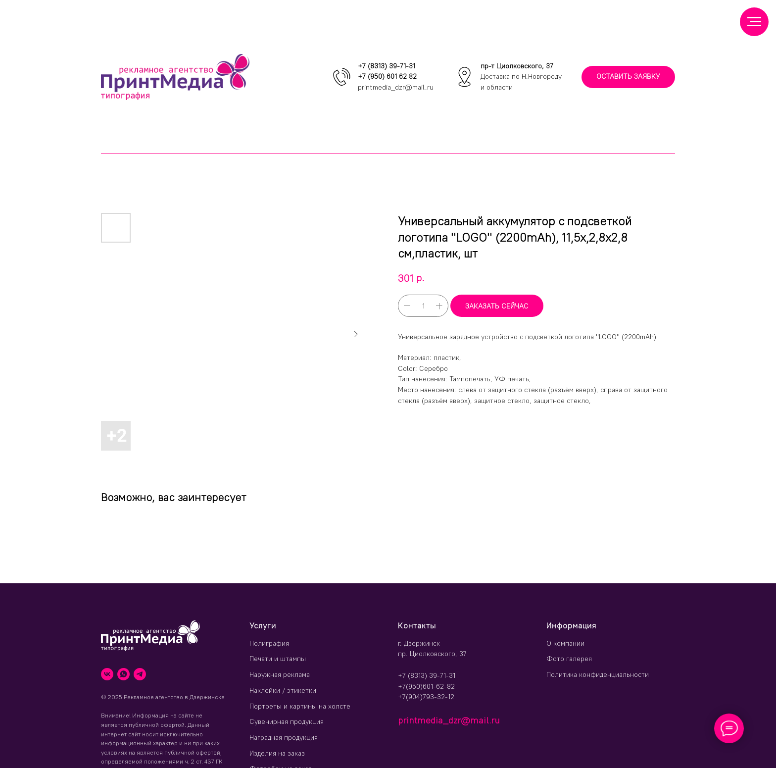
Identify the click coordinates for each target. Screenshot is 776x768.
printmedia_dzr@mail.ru (396, 87)
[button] (628, 77)
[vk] (107, 674)
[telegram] (140, 674)
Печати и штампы (277, 658)
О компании (565, 643)
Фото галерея (569, 658)
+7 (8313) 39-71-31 (386, 65)
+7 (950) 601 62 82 (387, 76)
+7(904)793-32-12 (426, 696)
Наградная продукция (283, 737)
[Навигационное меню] (754, 22)
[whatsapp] (123, 674)
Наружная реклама (279, 674)
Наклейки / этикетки (282, 690)
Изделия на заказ (277, 753)
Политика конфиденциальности (597, 674)
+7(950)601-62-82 (426, 686)
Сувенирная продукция (286, 721)
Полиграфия (269, 643)
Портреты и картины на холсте (299, 706)
